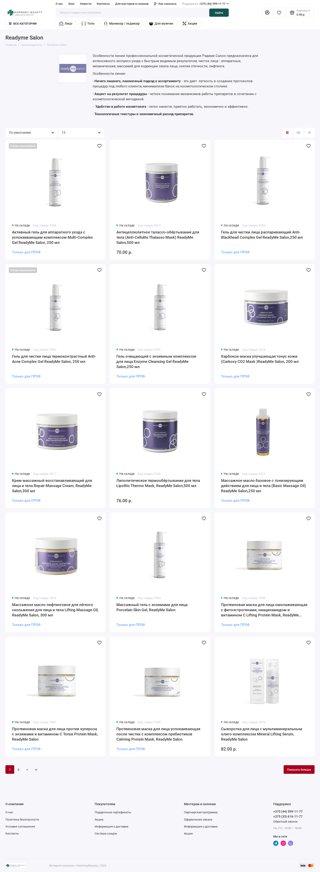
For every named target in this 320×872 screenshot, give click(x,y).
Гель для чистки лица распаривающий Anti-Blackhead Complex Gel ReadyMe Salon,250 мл (262, 235)
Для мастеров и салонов (131, 3)
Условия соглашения (20, 826)
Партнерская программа (201, 812)
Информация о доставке (111, 826)
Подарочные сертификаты (113, 812)
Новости (85, 3)
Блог (71, 3)
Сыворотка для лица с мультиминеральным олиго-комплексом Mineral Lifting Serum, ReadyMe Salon (261, 734)
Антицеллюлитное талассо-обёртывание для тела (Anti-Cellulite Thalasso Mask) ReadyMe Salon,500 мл (157, 237)
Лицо (65, 23)
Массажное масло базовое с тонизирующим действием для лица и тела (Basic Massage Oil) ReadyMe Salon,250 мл (263, 485)
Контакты (103, 3)
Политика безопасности (22, 819)
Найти (219, 12)
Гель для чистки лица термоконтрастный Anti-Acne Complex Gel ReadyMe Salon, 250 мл (54, 359)
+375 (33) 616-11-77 (288, 816)
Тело (88, 23)
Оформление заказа (198, 819)
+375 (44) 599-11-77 (205, 3)
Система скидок (106, 833)
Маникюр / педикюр (122, 23)
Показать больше (299, 769)
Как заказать (165, 3)
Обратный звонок (285, 821)
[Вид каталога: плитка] (287, 133)
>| (36, 769)
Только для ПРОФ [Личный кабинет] (26, 252)
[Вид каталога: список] (299, 133)
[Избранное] (279, 13)
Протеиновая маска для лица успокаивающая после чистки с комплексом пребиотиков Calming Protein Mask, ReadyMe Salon (158, 734)
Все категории (23, 23)
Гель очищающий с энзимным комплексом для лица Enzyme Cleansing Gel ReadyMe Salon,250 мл (156, 361)
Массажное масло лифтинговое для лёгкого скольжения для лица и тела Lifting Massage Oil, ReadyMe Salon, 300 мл (55, 609)
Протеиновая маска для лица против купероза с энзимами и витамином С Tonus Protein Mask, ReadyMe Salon (55, 734)
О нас (59, 3)
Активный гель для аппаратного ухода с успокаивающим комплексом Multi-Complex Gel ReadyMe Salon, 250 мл (52, 237)
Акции (189, 23)
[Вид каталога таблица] (310, 133)
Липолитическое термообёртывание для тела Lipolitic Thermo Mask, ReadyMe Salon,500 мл (158, 483)
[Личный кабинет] (267, 13)
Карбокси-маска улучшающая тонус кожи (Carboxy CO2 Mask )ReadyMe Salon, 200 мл (260, 359)
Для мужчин (161, 23)
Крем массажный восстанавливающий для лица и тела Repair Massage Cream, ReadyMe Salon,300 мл (52, 485)
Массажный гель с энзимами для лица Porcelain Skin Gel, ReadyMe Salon (152, 607)
